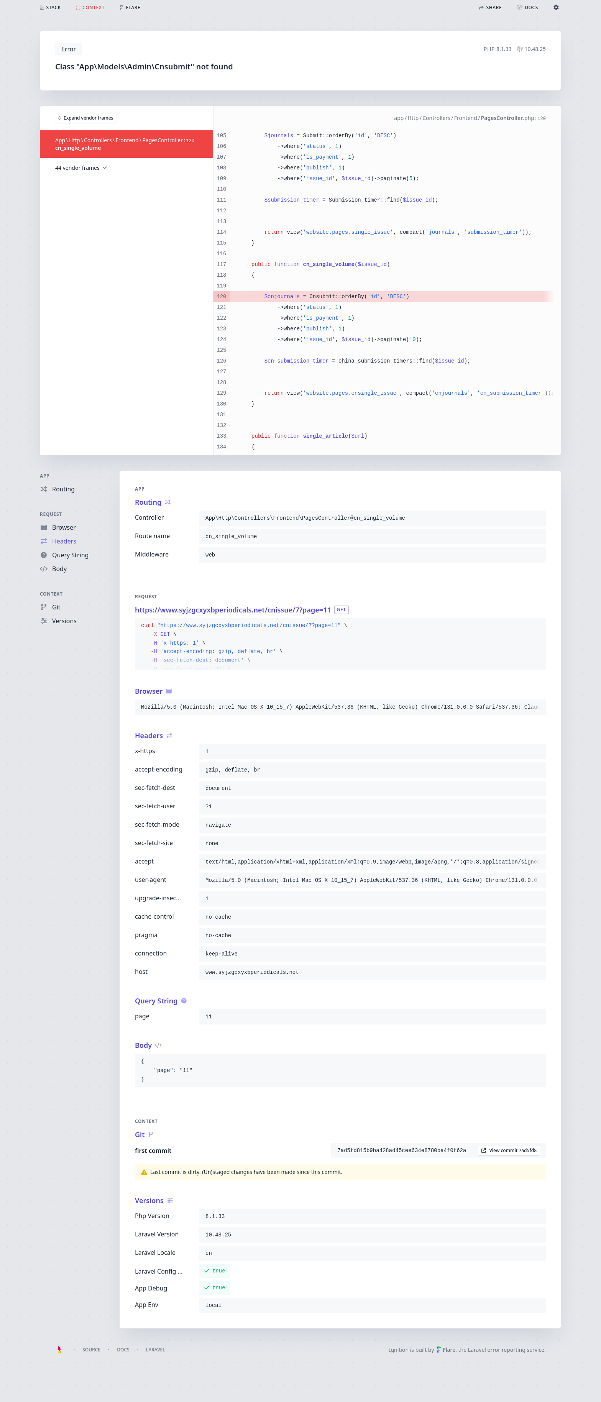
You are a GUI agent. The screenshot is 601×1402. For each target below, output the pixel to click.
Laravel (155, 1349)
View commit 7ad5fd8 (509, 1150)
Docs (123, 1349)
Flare (445, 1349)
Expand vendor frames (85, 117)
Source (91, 1349)
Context (51, 594)
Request (51, 514)
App (44, 476)
